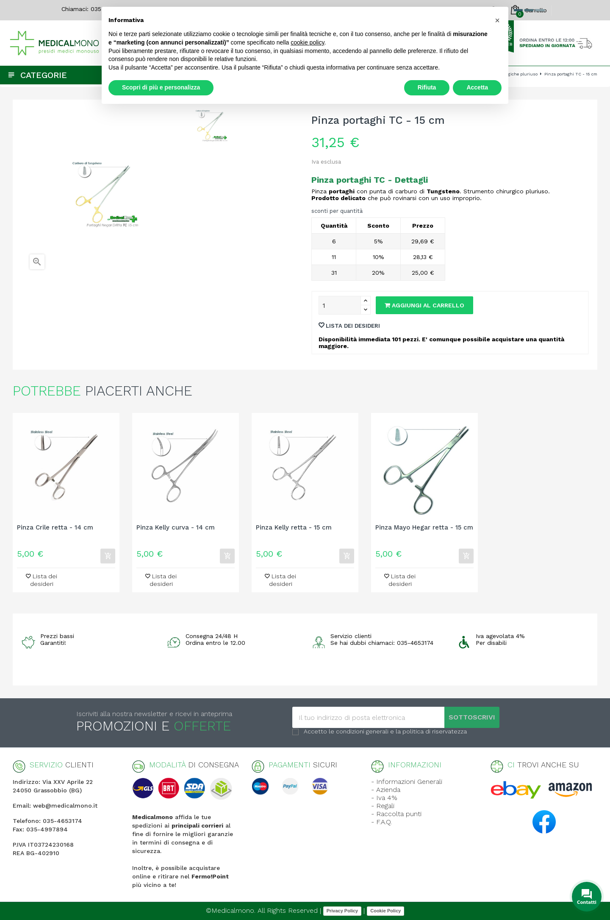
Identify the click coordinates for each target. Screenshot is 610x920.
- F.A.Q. (381, 822)
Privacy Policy (342, 910)
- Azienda (385, 790)
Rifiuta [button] (427, 87)
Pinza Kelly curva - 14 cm (175, 527)
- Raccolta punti (396, 814)
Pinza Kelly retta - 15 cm (294, 527)
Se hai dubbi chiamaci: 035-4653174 (381, 642)
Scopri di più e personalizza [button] (161, 87)
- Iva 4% (384, 798)
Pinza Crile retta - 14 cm (55, 527)
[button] (497, 20)
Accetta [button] (477, 87)
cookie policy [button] (307, 42)
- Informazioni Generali (406, 782)
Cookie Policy (385, 910)
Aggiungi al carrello (424, 305)
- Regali (382, 806)
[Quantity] (340, 305)
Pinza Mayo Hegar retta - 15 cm (424, 527)
